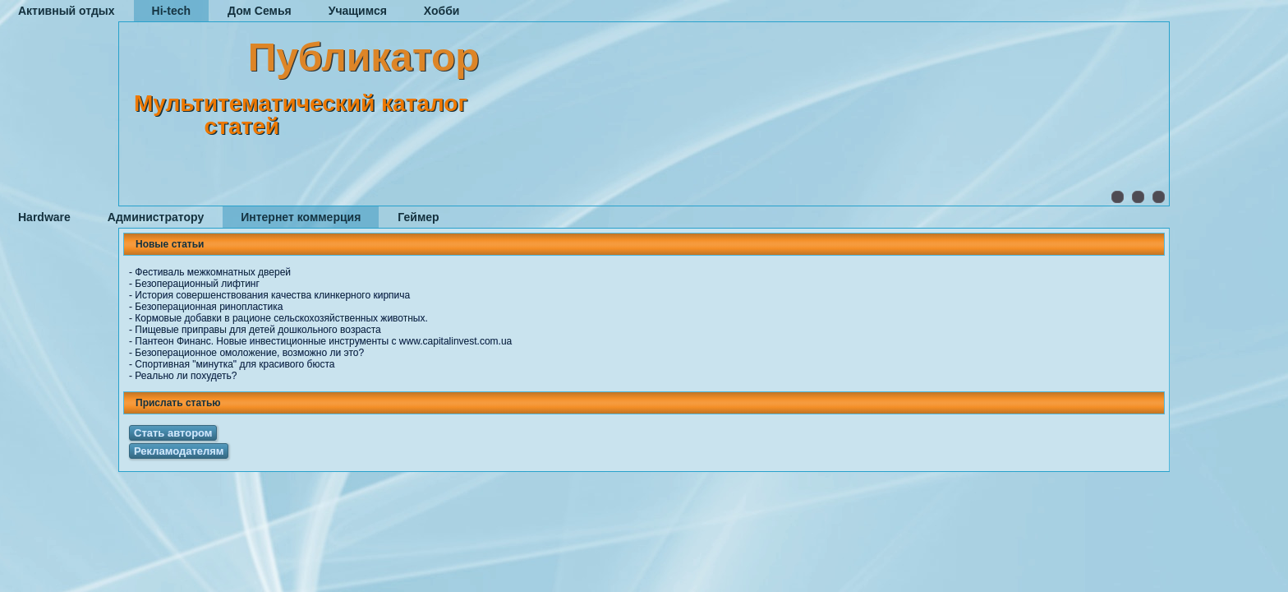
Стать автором (173, 433)
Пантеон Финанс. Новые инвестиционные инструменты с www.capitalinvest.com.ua (323, 341)
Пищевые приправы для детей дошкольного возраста (257, 329)
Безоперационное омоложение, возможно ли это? (249, 352)
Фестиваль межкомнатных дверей (213, 272)
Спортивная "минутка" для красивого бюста (234, 364)
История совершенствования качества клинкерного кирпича (272, 295)
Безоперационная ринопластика (209, 306)
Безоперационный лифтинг (197, 283)
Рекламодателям (178, 451)
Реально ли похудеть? (186, 376)
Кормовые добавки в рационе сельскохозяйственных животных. (281, 318)
